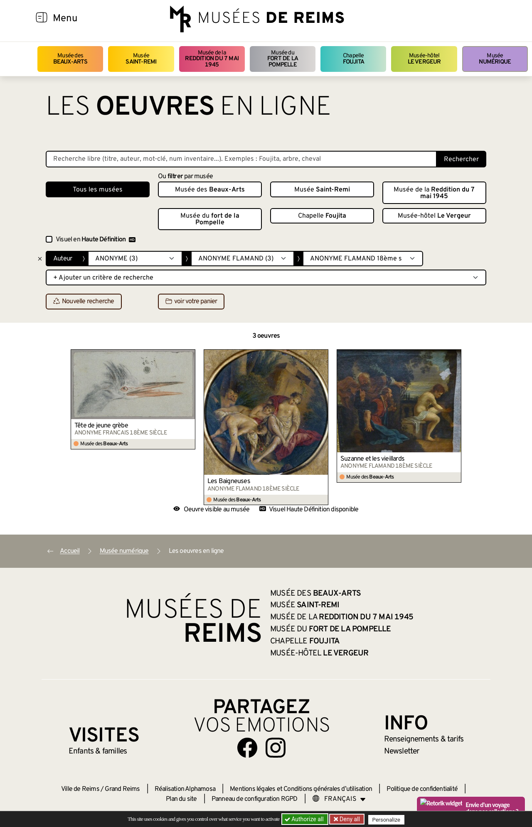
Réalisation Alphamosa (185, 789)
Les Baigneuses (228, 481)
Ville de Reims (80, 789)
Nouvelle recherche (83, 302)
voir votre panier (191, 302)
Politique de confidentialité (422, 789)
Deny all (349, 819)
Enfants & (98, 751)
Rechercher (461, 159)
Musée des (70, 59)
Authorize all (305, 819)
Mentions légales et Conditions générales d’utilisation (301, 789)
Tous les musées (98, 190)
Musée (141, 59)
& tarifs (424, 739)
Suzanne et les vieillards (372, 459)
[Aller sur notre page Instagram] (276, 748)
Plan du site (181, 799)
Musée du (283, 59)
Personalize (387, 819)
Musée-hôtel (424, 59)
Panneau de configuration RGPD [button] (255, 799)
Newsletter (401, 751)
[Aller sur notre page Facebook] (247, 748)
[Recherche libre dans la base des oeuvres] (241, 159)
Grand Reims (122, 789)
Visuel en (95, 240)
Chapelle (353, 59)
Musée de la (212, 59)
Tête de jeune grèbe (101, 425)
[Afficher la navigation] (41, 18)
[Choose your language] (339, 799)
